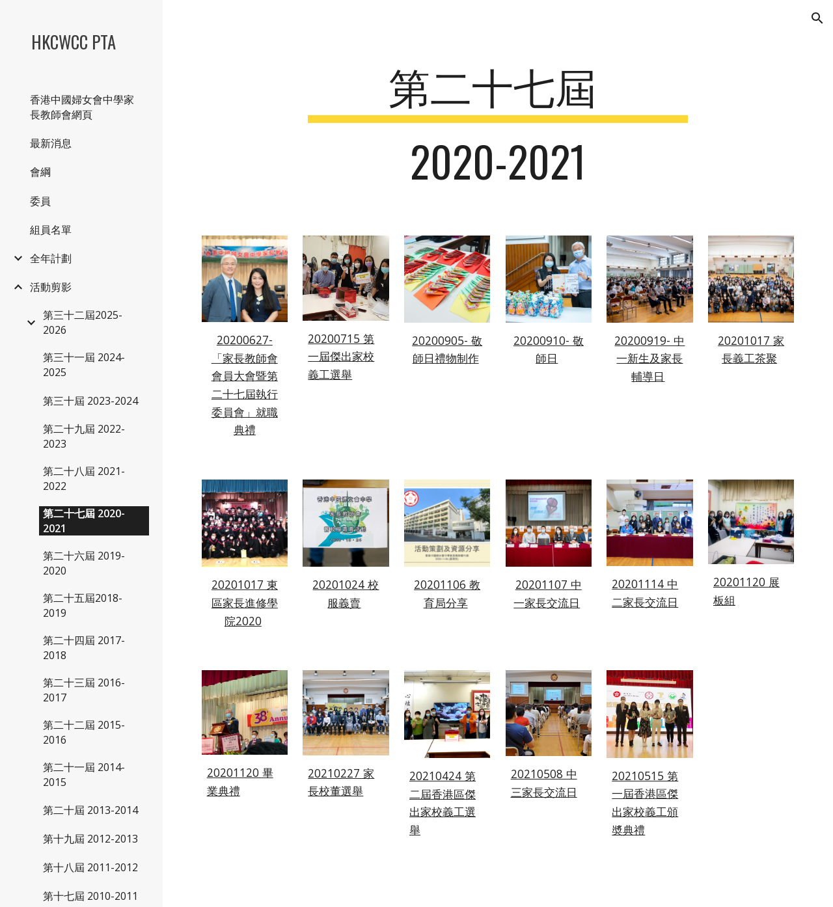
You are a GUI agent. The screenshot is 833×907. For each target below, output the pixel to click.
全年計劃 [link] (51, 258)
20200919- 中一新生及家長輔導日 (649, 358)
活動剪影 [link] (51, 287)
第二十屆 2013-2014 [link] (90, 810)
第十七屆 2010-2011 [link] (90, 896)
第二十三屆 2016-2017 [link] (84, 690)
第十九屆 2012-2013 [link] (90, 839)
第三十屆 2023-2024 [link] (90, 401)
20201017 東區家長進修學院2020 (245, 602)
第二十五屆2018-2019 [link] (82, 605)
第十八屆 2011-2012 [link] (90, 867)
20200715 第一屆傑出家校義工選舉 (341, 356)
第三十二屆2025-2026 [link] (82, 322)
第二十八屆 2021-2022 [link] (84, 478)
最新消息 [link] (51, 143)
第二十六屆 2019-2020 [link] (84, 563)
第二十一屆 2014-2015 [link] (84, 774)
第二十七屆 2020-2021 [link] (84, 520)
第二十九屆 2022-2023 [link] (84, 436)
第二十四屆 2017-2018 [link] (84, 647)
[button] (817, 18)
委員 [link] (40, 201)
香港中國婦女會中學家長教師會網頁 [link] (82, 107)
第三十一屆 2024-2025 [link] (84, 364)
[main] (497, 129)
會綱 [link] (40, 172)
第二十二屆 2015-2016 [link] (84, 732)
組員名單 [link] (51, 230)
